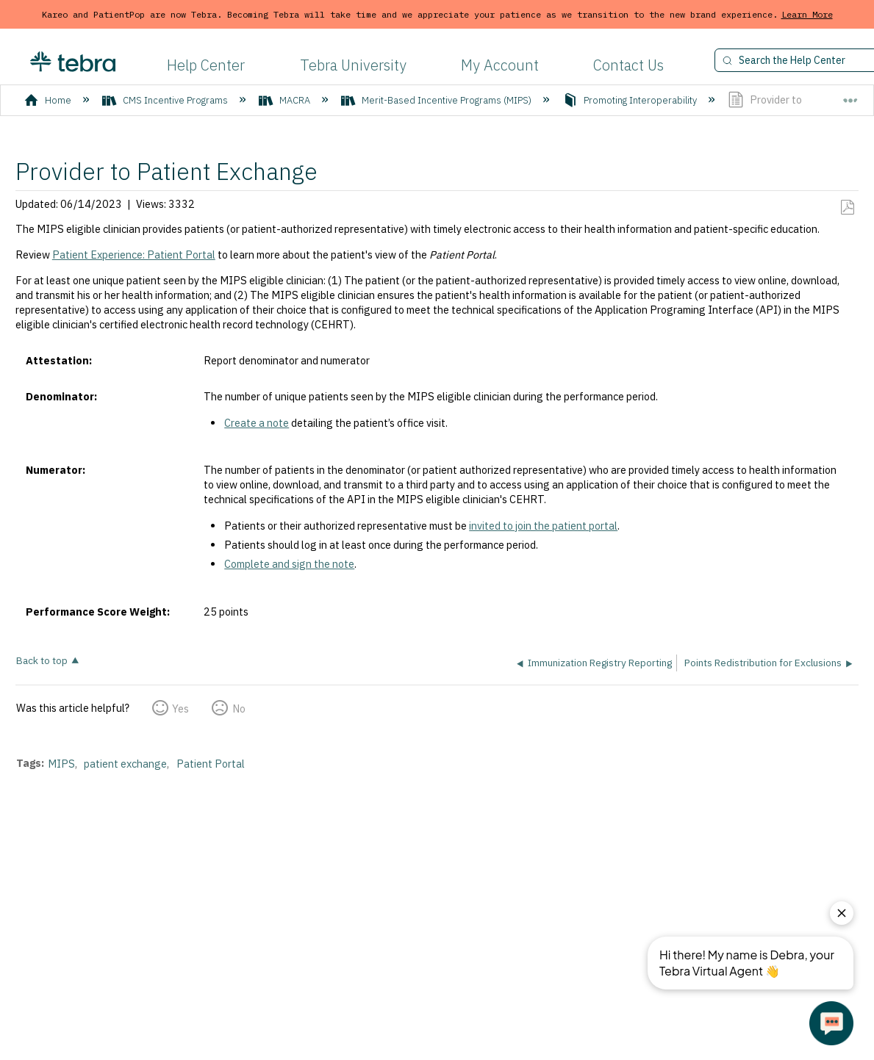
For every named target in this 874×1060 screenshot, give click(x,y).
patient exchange (125, 764)
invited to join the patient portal (543, 526)
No (239, 708)
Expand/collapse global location (850, 94)
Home (49, 100)
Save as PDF (847, 207)
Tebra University (353, 65)
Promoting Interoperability (631, 100)
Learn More (807, 14)
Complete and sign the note (289, 564)
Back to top (42, 660)
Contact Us (628, 65)
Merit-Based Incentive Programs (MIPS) (437, 100)
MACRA (285, 100)
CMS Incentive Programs (166, 100)
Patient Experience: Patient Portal (133, 255)
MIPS (61, 764)
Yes (180, 708)
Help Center (206, 65)
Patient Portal (210, 764)
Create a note (256, 423)
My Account (500, 65)
